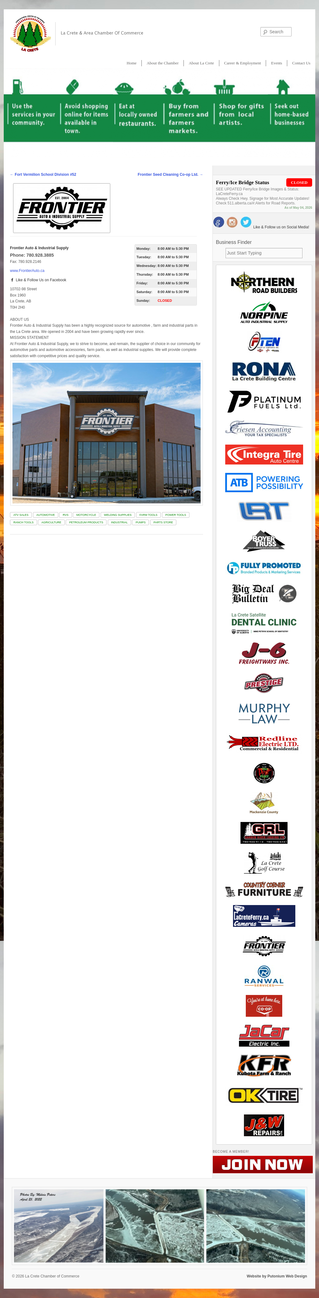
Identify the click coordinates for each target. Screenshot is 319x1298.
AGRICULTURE (51, 522)
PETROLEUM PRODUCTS (86, 522)
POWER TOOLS (175, 514)
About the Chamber (163, 63)
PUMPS (140, 522)
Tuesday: (143, 257)
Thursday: (144, 274)
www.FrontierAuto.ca (27, 270)
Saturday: (144, 292)
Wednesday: (146, 266)
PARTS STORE (163, 522)
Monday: (143, 248)
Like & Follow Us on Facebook (38, 280)
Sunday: (143, 300)
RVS (65, 514)
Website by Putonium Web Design (277, 1276)
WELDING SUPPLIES (118, 514)
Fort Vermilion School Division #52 (43, 174)
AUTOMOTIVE (45, 514)
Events (276, 63)
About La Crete (201, 63)
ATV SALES (20, 514)
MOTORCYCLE (86, 514)
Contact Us (301, 63)
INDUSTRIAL (119, 522)
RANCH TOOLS (23, 522)
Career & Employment (242, 63)
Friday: (142, 283)
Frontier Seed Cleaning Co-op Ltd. (170, 174)
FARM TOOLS (149, 514)
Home (132, 63)
